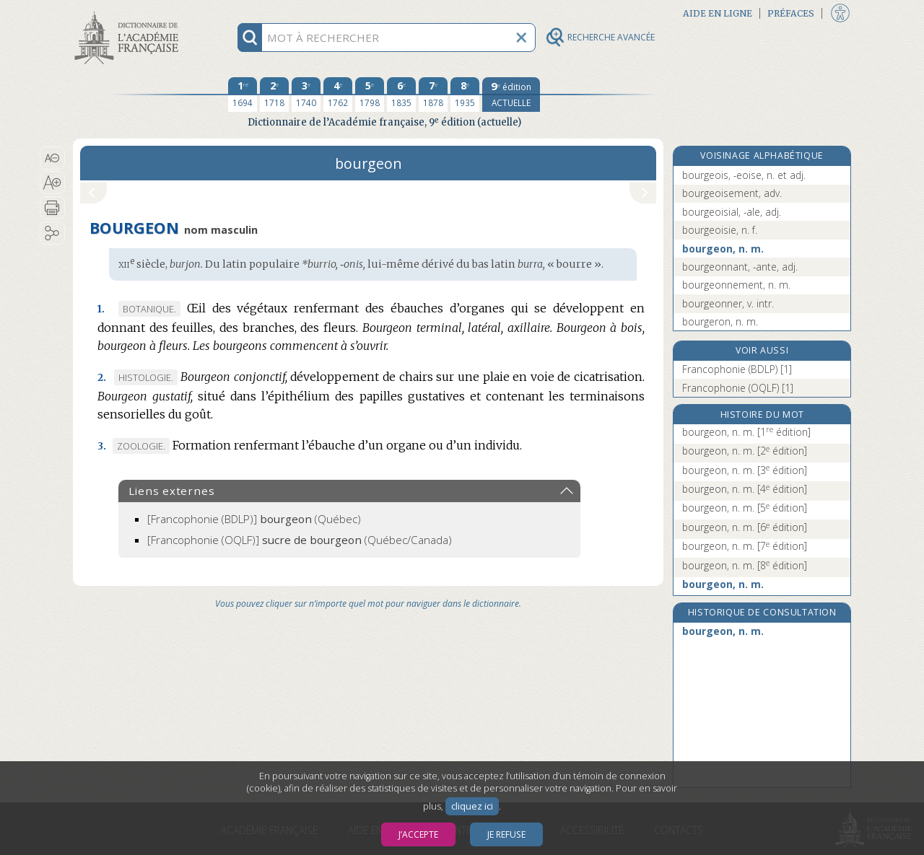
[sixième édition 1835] (401, 94)
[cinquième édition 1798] (369, 94)
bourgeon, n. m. (723, 248)
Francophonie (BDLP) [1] (737, 369)
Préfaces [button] (790, 13)
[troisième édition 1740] (306, 94)
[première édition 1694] (242, 94)
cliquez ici (472, 806)
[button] (52, 158)
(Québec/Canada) (299, 539)
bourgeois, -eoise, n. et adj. (744, 175)
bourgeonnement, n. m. (736, 284)
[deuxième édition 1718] (274, 94)
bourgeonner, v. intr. (728, 303)
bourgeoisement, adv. (732, 193)
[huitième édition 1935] (464, 94)
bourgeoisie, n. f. (719, 230)
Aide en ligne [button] (717, 13)
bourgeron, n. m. (720, 321)
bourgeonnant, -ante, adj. (740, 266)
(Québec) (254, 519)
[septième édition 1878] (433, 94)
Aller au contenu (129, 12)
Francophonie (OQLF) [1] (737, 388)
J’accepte (418, 834)
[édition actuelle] (511, 94)
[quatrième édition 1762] (337, 94)
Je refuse (506, 834)
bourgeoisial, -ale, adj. (731, 212)
